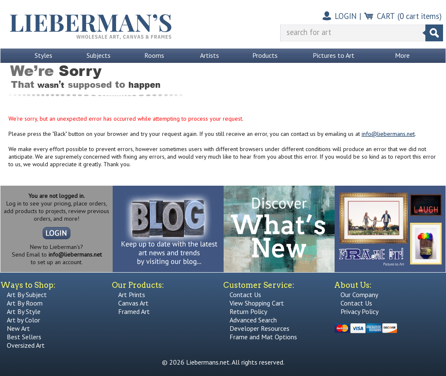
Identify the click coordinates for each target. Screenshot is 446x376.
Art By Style (24, 311)
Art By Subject (27, 294)
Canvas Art (133, 303)
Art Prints (131, 294)
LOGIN (346, 16)
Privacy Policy (359, 311)
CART (386, 16)
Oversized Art (26, 345)
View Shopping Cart (257, 303)
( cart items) (419, 16)
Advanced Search (253, 320)
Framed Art (134, 311)
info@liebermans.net (388, 134)
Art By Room (25, 303)
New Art (18, 328)
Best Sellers (24, 337)
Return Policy (248, 311)
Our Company (359, 294)
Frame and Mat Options (263, 337)
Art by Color (23, 320)
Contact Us (245, 294)
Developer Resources (259, 328)
